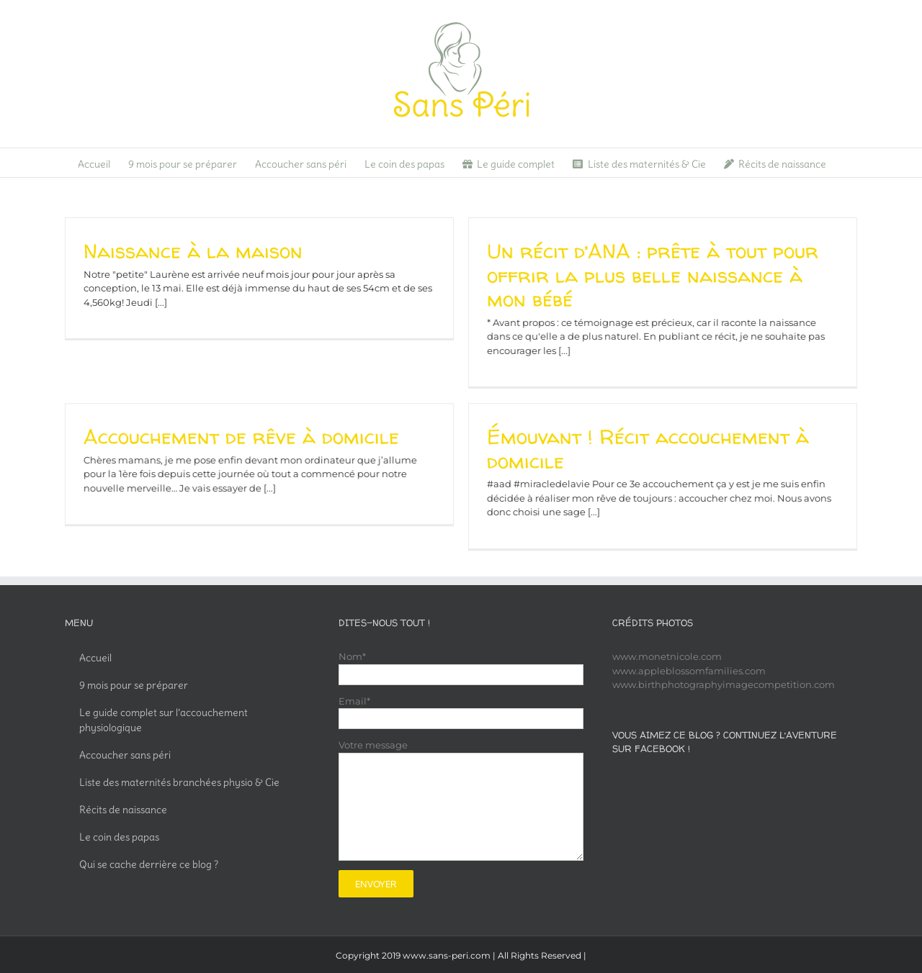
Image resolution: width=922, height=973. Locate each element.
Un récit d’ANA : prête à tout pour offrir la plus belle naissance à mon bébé (637, 275)
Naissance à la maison (193, 251)
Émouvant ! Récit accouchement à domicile (663, 435)
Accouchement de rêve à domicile (271, 423)
